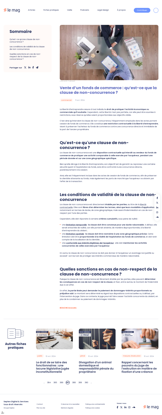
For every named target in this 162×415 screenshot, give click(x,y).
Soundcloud (157, 217)
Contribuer (142, 10)
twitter (157, 203)
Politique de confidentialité (95, 404)
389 (80, 382)
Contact (40, 404)
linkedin (157, 207)
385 (55, 382)
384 (49, 382)
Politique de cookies (92, 408)
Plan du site (41, 408)
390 (86, 382)
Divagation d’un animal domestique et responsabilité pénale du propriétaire (96, 367)
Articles (31, 10)
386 (61, 382)
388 (74, 382)
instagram (157, 212)
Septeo (11, 408)
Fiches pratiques (51, 10)
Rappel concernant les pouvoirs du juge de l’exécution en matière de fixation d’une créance (139, 367)
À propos (121, 10)
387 (67, 382)
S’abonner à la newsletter (70, 404)
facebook (157, 198)
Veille (69, 10)
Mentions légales (67, 408)
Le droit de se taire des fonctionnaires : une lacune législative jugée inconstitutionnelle (52, 367)
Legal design (103, 10)
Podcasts (84, 10)
